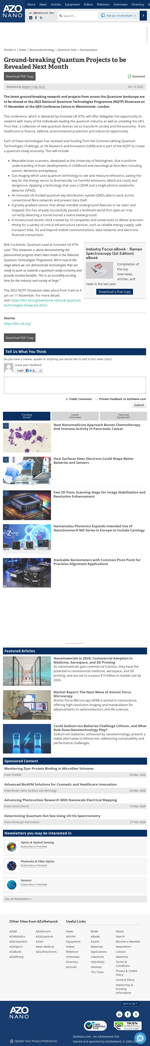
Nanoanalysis (88, 50)
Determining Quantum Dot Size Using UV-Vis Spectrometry (52, 816)
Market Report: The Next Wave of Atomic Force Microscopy (92, 694)
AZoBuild (15, 952)
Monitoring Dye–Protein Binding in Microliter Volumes (49, 768)
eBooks (95, 936)
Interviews (72, 957)
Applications (99, 952)
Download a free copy (115, 292)
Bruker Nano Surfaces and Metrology (34, 790)
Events (95, 941)
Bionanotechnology (41, 50)
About (120, 931)
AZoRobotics (17, 936)
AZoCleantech (18, 941)
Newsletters (123, 946)
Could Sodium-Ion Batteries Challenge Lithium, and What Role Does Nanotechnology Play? (100, 728)
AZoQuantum (44, 936)
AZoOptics (16, 946)
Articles (71, 936)
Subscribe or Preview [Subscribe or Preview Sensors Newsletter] (34, 884)
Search (120, 936)
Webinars (72, 952)
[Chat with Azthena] (140, 1038)
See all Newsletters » (18, 899)
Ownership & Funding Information (124, 989)
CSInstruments (20, 806)
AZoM (13, 931)
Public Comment (80, 399)
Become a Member (128, 941)
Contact (121, 952)
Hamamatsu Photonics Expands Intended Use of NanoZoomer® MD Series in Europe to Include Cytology (99, 528)
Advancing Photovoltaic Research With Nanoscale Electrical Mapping (60, 800)
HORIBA (16, 775)
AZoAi (39, 941)
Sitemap (96, 967)
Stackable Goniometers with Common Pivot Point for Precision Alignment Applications (97, 562)
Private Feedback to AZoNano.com (122, 399)
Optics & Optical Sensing (37, 842)
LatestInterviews (75, 416)
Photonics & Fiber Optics (37, 861)
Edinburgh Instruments (25, 822)
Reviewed (138, 76)
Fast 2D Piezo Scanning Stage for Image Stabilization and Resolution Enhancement (100, 494)
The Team (97, 972)
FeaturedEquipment (123, 416)
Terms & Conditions (123, 964)
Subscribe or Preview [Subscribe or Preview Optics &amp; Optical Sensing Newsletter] (34, 846)
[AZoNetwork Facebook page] (36, 18)
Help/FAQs (97, 962)
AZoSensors (43, 931)
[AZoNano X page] (41, 18)
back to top (130, 1003)
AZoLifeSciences (46, 952)
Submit (139, 405)
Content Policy (125, 980)
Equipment (73, 941)
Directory (72, 962)
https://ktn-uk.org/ (17, 323)
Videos (70, 946)
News (22, 50)
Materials (97, 946)
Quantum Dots (67, 50)
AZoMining (16, 957)
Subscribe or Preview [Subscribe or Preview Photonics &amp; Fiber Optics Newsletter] (34, 865)
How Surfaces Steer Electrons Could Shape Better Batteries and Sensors (94, 460)
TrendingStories (26, 416)
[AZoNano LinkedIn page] (30, 18)
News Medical (45, 946)
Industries (97, 957)
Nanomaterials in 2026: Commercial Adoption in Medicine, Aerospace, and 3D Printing (93, 660)
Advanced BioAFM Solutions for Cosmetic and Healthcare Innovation (60, 784)
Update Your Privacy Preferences (33, 1041)
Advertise (122, 957)
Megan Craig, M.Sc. (33, 87)
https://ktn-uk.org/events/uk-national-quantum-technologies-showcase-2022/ (43, 302)
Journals (71, 967)
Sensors (26, 880)
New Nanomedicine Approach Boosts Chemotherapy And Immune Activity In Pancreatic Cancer (97, 427)
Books (94, 931)
